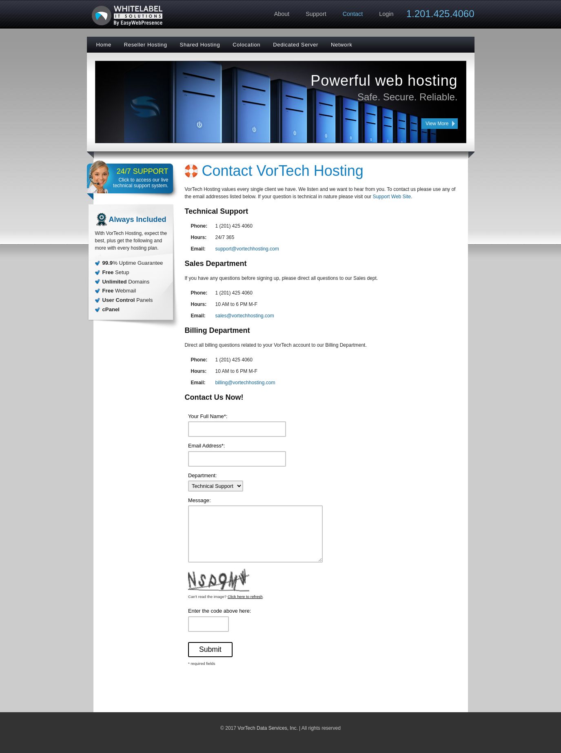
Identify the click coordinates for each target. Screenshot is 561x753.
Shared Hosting (200, 45)
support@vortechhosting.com (247, 249)
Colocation (246, 45)
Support (316, 14)
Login (386, 14)
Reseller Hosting (145, 45)
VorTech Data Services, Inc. (267, 728)
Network (341, 45)
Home (103, 45)
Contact (353, 14)
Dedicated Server (295, 45)
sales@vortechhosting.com (244, 316)
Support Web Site (392, 196)
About (282, 14)
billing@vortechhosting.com (245, 382)
